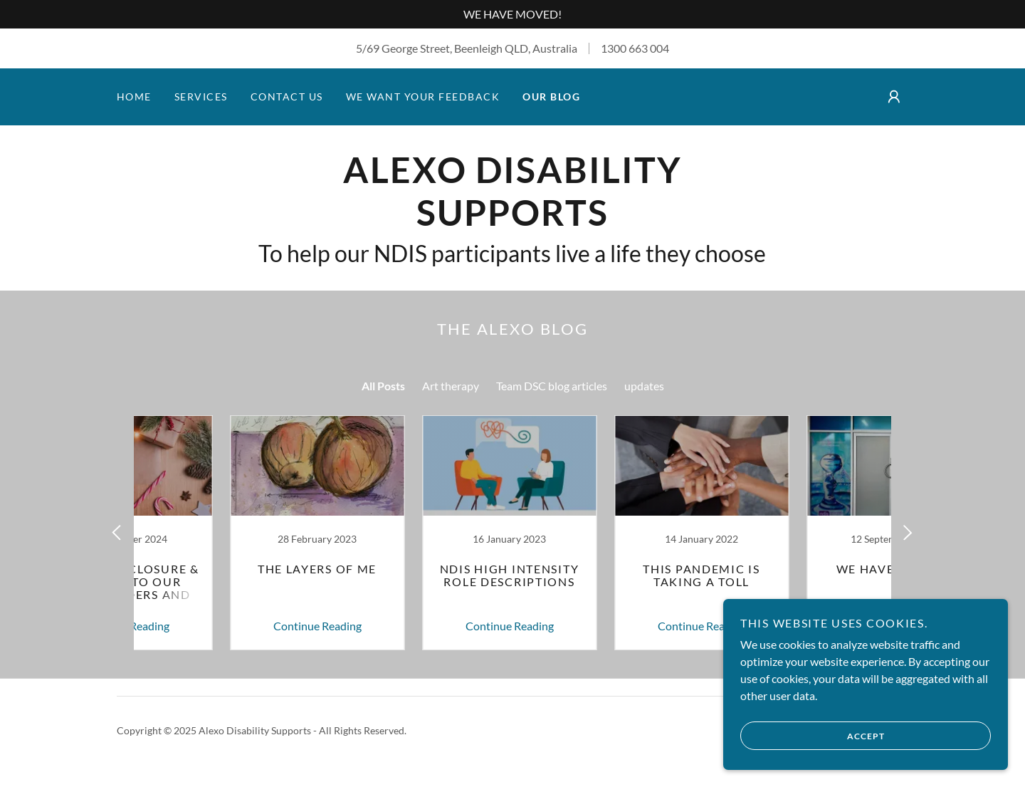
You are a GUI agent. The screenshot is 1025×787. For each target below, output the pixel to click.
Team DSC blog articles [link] (551, 385)
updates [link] (644, 385)
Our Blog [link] (551, 96)
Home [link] (134, 96)
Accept (812, 735)
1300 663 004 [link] (635, 48)
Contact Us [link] (287, 96)
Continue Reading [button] (224, 625)
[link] (512, 221)
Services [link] (201, 96)
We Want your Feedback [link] (423, 96)
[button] (894, 97)
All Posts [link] (383, 385)
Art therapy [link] (450, 385)
